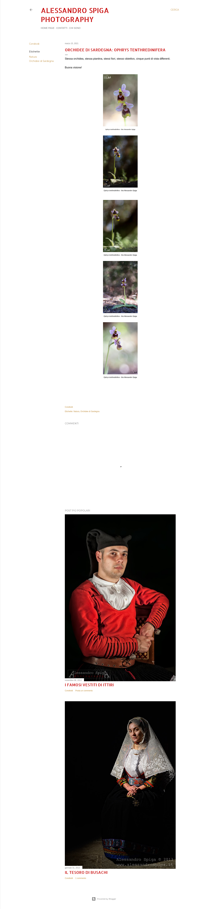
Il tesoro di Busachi (86, 872)
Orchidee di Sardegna (41, 61)
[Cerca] (175, 10)
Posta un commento (84, 691)
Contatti (61, 28)
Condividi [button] (34, 43)
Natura (33, 56)
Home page (47, 28)
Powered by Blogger (104, 899)
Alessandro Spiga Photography (75, 15)
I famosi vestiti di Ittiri (89, 684)
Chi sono (74, 28)
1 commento (80, 878)
